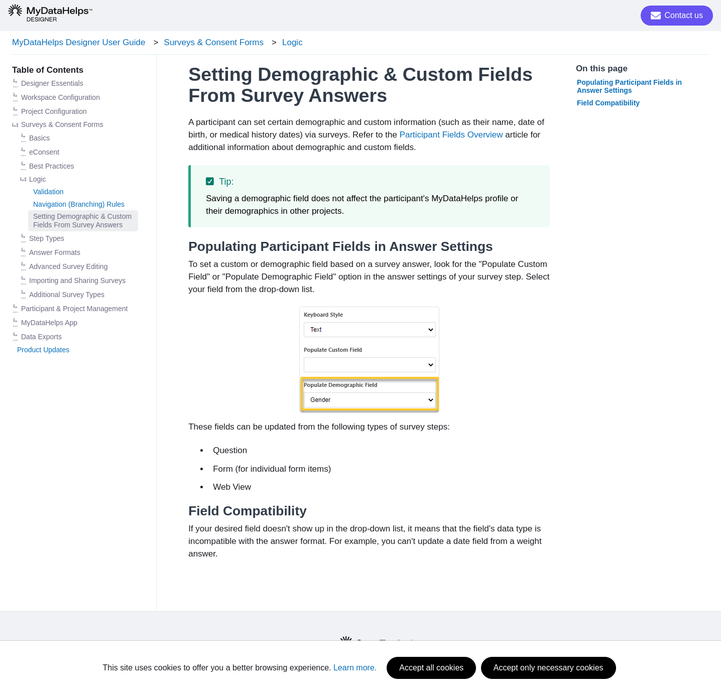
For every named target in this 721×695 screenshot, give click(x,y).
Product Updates (43, 350)
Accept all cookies (431, 667)
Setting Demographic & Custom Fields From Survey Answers (82, 220)
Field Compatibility (608, 103)
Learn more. (355, 667)
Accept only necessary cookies (549, 667)
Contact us (677, 16)
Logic (292, 42)
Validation (48, 192)
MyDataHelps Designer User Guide (79, 42)
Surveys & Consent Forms (214, 42)
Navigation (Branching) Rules (79, 204)
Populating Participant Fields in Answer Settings (629, 86)
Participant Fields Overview (451, 135)
